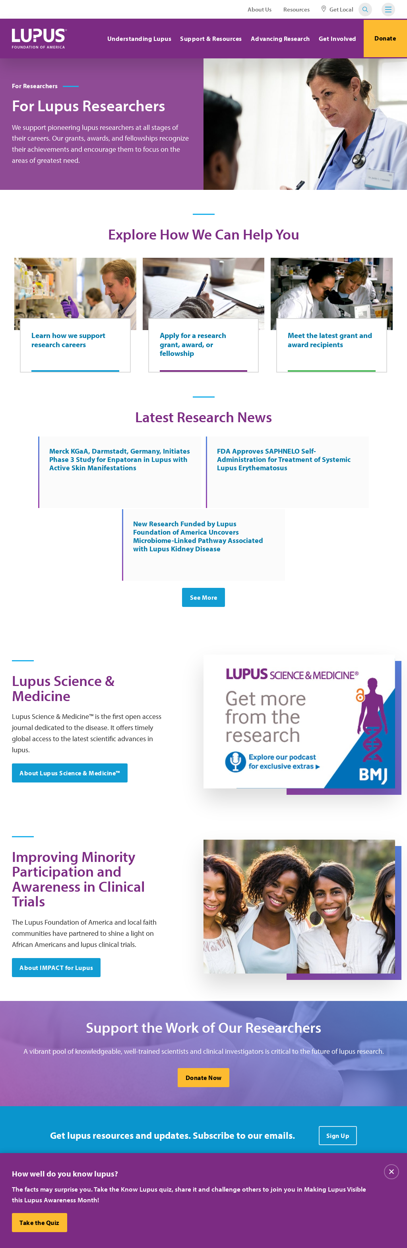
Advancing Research (278, 39)
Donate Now (204, 1014)
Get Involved (335, 39)
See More (203, 527)
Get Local (337, 9)
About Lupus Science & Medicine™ (70, 705)
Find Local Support (217, 1151)
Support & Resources (209, 39)
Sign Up (338, 1072)
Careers (202, 1118)
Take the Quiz (40, 1223)
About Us (259, 9)
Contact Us (141, 1134)
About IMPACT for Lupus (56, 903)
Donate (384, 39)
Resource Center (148, 1151)
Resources (296, 9)
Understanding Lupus (137, 39)
